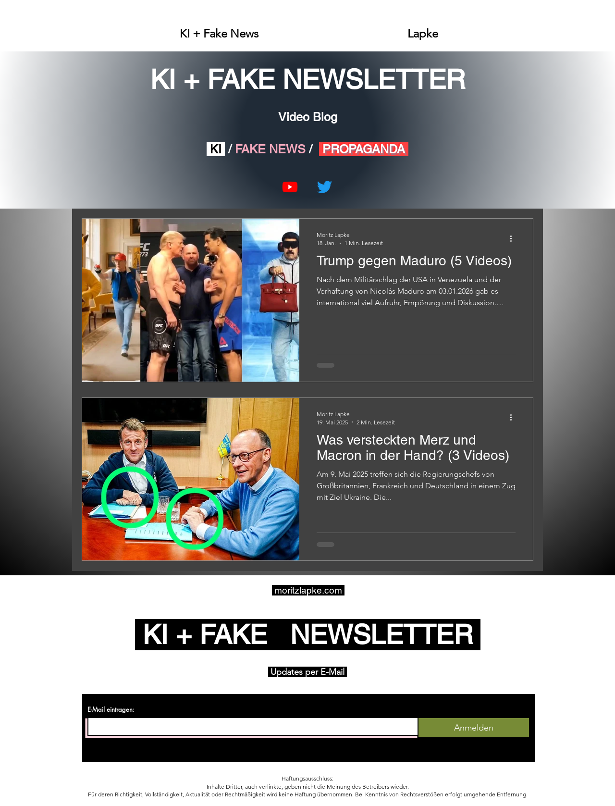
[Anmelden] (473, 727)
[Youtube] (290, 187)
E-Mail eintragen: (111, 710)
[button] (219, 33)
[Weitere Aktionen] (514, 238)
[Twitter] (324, 187)
